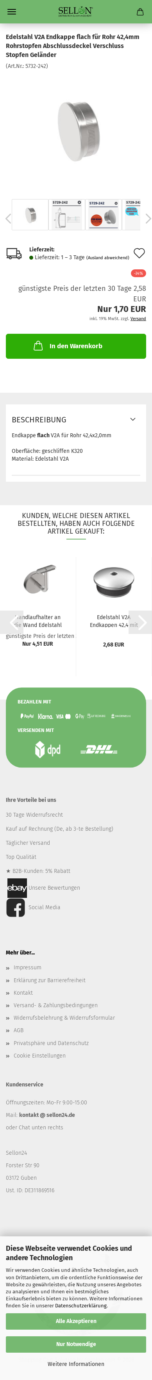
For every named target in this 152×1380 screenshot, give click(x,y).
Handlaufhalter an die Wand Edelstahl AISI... (38, 620)
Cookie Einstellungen (40, 1055)
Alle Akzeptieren (76, 1321)
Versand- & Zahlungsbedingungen (56, 1005)
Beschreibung (39, 419)
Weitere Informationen (76, 1364)
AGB (18, 1030)
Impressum (27, 967)
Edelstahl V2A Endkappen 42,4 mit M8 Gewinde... (114, 620)
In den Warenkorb (67, 345)
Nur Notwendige (76, 1344)
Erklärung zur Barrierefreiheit (50, 980)
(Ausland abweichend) (107, 257)
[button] (11, 622)
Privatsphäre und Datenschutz (51, 1043)
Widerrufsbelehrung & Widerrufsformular (64, 1018)
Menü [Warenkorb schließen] (11, 11)
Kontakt (23, 993)
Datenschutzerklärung (81, 1306)
